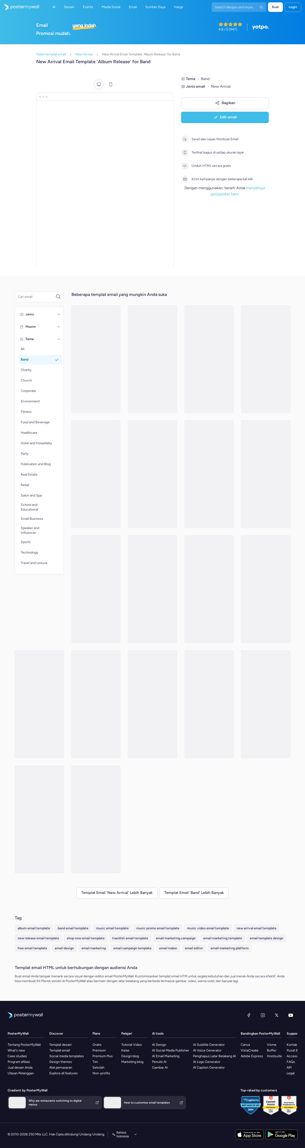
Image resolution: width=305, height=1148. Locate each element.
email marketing (93, 948)
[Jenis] (59, 314)
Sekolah (98, 1068)
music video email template (208, 928)
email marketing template (222, 938)
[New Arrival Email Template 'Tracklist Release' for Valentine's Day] (265, 589)
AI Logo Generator (206, 1062)
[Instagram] (263, 1015)
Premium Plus (102, 1056)
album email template (34, 928)
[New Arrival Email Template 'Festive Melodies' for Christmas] (96, 704)
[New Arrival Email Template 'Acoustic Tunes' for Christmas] (209, 704)
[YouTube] (290, 1015)
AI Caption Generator (209, 1068)
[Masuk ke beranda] (19, 7)
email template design (266, 938)
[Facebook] (249, 1015)
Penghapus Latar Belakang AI (214, 1056)
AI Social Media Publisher (170, 1050)
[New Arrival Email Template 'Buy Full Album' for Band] (209, 474)
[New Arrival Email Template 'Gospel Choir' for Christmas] (96, 359)
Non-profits (101, 1073)
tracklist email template (130, 938)
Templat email (59, 1050)
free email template (32, 948)
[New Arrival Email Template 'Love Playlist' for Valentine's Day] (152, 474)
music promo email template (157, 928)
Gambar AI (160, 1068)
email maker (168, 948)
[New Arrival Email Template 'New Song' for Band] (152, 359)
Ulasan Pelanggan (21, 1073)
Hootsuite (274, 1056)
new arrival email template (256, 928)
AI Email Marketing (165, 1056)
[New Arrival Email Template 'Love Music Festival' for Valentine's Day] (96, 589)
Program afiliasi (19, 1062)
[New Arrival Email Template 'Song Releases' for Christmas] (265, 359)
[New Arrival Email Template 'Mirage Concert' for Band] (152, 704)
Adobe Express (252, 1056)
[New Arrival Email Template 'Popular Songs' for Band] (152, 589)
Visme (271, 1045)
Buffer (271, 1050)
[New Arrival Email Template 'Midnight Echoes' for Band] (96, 474)
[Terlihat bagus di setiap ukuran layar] (185, 152)
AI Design (159, 1045)
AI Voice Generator (207, 1050)
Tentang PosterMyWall (24, 1045)
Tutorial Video (131, 1045)
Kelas (125, 1050)
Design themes (60, 1062)
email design (64, 948)
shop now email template (86, 938)
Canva (245, 1045)
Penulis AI (159, 1062)
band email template (73, 928)
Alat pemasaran (60, 1068)
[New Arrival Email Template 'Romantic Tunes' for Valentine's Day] (265, 704)
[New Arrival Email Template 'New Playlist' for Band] (96, 819)
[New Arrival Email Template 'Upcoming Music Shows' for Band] (209, 589)
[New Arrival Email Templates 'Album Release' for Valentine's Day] (39, 819)
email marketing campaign (176, 938)
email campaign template (132, 948)
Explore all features (63, 1073)
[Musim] (59, 327)
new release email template (38, 938)
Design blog (130, 1056)
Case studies (17, 1056)
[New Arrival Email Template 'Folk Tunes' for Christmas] (265, 474)
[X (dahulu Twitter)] (276, 1015)
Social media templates (66, 1056)
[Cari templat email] (37, 296)
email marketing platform (230, 948)
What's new (16, 1050)
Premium (99, 1050)
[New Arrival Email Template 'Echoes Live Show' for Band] (39, 704)
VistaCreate (250, 1050)
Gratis (97, 1045)
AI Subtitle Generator (209, 1045)
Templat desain (60, 1045)
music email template (112, 928)
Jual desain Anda (20, 1068)
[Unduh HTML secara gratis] (185, 166)
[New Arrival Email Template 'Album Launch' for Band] (209, 359)
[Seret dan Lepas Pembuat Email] (185, 139)
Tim (95, 1062)
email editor (194, 948)
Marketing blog (132, 1062)
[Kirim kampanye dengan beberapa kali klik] (185, 179)
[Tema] (59, 339)
